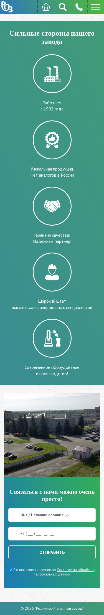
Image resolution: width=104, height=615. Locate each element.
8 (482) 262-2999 (79, 7)
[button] (95, 7)
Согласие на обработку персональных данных (64, 572)
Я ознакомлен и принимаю (52, 571)
